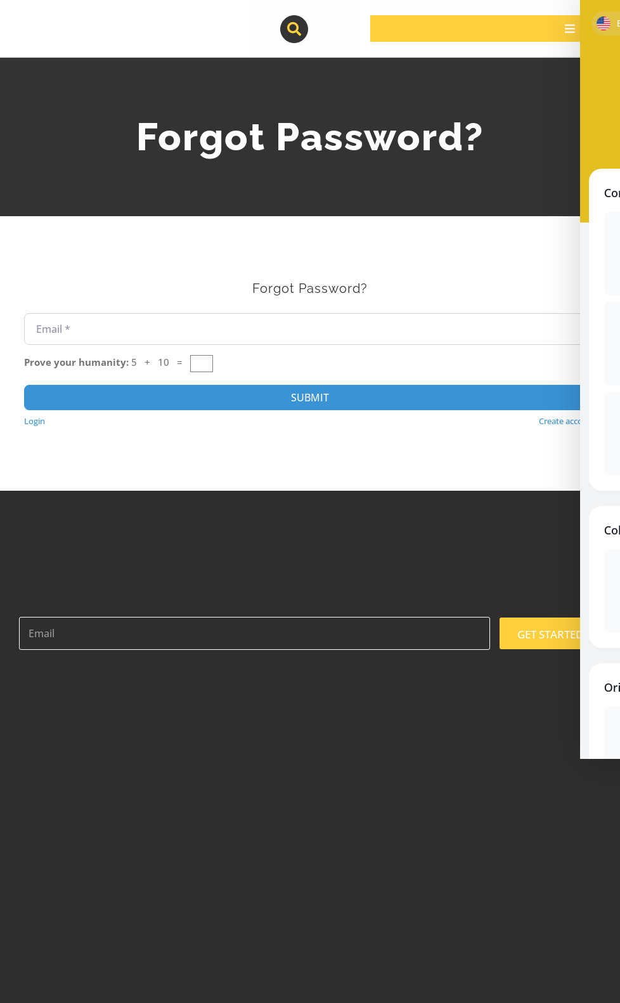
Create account (567, 421)
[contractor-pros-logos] (83, 20)
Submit (310, 397)
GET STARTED (550, 634)
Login (34, 421)
